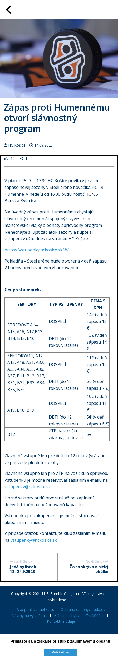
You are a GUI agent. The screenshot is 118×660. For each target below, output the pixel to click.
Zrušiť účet (95, 615)
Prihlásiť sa (60, 652)
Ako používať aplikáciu (35, 609)
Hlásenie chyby (66, 615)
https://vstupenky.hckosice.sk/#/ (36, 250)
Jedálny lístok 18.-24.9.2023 (23, 569)
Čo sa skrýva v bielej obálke (89, 569)
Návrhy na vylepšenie (30, 615)
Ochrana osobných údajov (83, 609)
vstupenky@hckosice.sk (27, 487)
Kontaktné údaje (61, 621)
